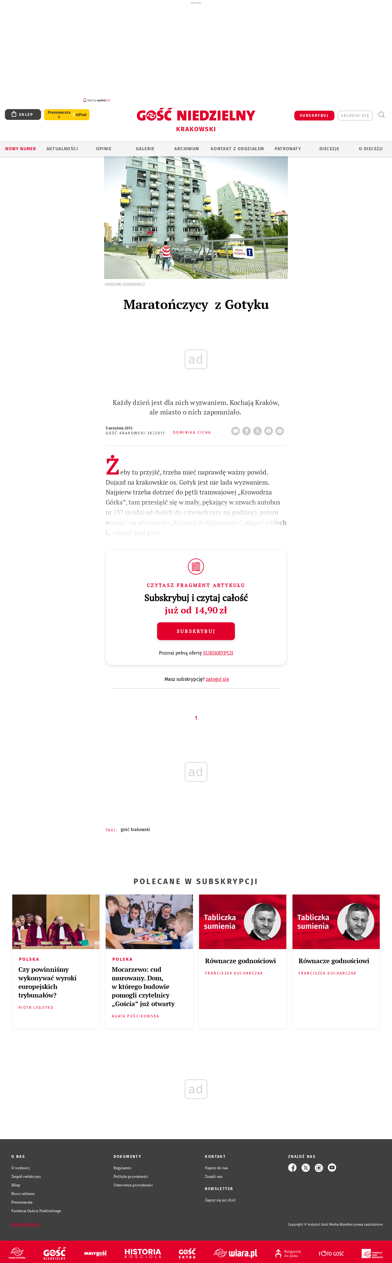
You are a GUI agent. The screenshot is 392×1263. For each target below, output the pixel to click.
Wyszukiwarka (381, 111)
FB (247, 426)
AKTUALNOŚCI (62, 145)
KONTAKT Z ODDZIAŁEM (237, 145)
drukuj (269, 426)
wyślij (280, 426)
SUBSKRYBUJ (314, 112)
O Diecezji (371, 145)
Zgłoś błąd (25, 1221)
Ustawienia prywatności (133, 1181)
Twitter (258, 426)
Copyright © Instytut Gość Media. (314, 1221)
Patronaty (288, 145)
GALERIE (145, 145)
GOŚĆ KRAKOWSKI (135, 826)
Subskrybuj (196, 627)
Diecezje (329, 145)
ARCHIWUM (186, 145)
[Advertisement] (196, 51)
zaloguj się (355, 112)
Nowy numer (20, 145)
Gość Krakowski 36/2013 (135, 430)
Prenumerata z (59, 111)
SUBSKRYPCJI (218, 649)
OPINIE (103, 145)
